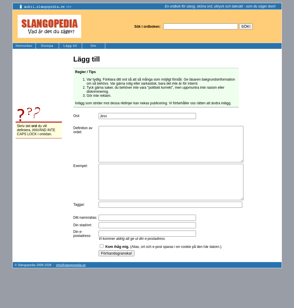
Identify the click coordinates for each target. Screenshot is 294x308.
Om (93, 45)
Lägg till (70, 45)
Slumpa (47, 45)
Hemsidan (24, 45)
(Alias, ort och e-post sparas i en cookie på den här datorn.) (164, 261)
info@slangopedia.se (71, 279)
